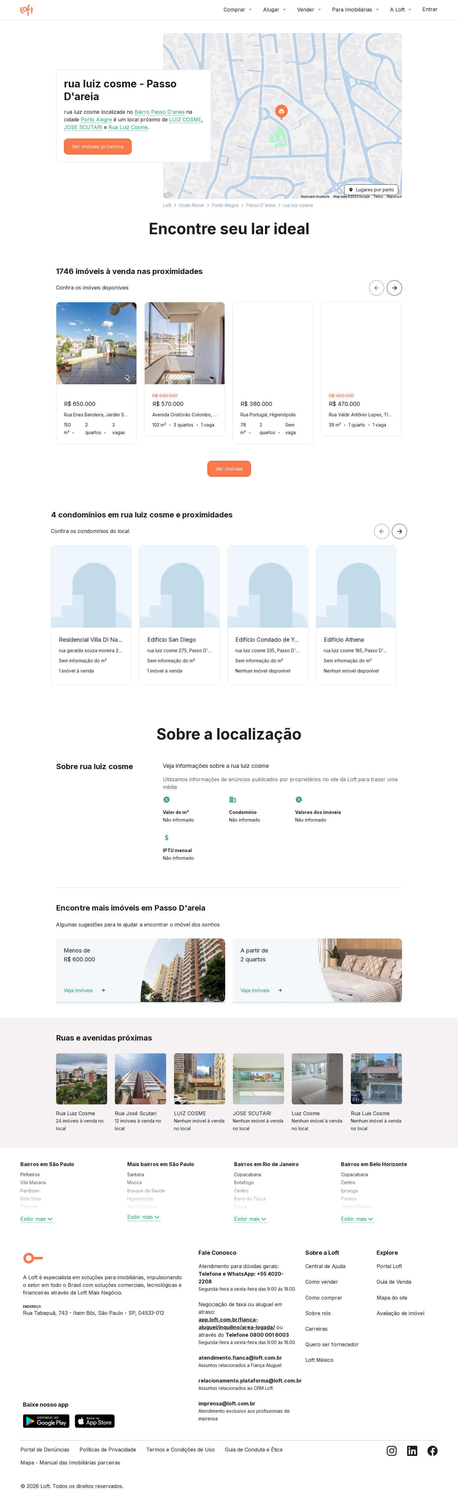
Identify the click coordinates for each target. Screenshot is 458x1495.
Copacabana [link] (247, 1167)
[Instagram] (392, 1451)
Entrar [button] (430, 9)
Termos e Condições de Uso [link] (180, 1442)
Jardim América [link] (357, 1199)
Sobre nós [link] (318, 1305)
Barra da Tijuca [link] (250, 1191)
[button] (282, 116)
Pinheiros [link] (30, 1167)
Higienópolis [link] (140, 1191)
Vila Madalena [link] (142, 1199)
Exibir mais (37, 1211)
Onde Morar (191, 205)
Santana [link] (135, 1167)
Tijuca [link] (240, 1199)
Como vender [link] (321, 1274)
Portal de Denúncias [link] (44, 1442)
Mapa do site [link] (392, 1290)
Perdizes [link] (29, 1183)
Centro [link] (241, 1183)
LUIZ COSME (185, 119)
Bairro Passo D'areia (159, 112)
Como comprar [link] (323, 1290)
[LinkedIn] (412, 1451)
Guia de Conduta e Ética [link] (253, 1442)
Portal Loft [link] (389, 1258)
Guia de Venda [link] (394, 1274)
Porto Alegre (225, 205)
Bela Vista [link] (30, 1191)
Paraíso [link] (349, 1191)
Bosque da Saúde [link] (146, 1183)
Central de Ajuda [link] (325, 1258)
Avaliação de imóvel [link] (400, 1305)
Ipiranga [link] (349, 1183)
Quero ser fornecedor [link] (332, 1337)
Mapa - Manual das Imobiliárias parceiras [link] (70, 1455)
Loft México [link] (319, 1352)
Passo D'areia (260, 205)
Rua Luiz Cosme (128, 127)
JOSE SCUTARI (83, 127)
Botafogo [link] (244, 1175)
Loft (167, 205)
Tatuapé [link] (29, 1199)
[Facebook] (432, 1451)
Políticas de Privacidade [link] (108, 1442)
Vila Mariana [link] (33, 1175)
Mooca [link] (134, 1175)
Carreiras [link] (316, 1321)
